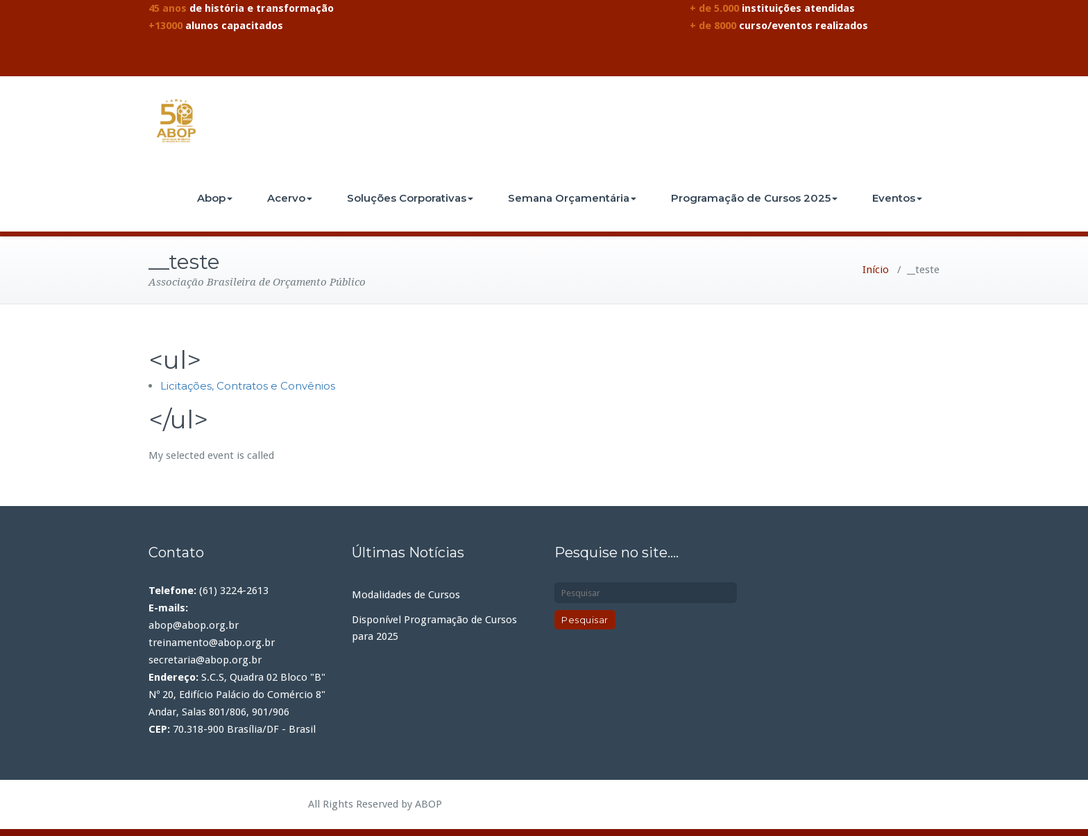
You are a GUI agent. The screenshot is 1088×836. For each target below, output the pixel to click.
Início (875, 269)
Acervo (289, 197)
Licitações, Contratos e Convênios (247, 385)
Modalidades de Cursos (406, 595)
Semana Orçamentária (572, 197)
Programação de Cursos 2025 (754, 197)
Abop (214, 197)
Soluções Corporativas (410, 197)
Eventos (897, 197)
